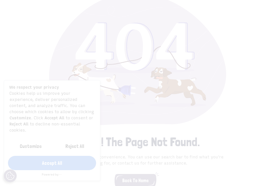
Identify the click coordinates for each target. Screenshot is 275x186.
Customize (31, 146)
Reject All (74, 146)
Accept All (52, 163)
